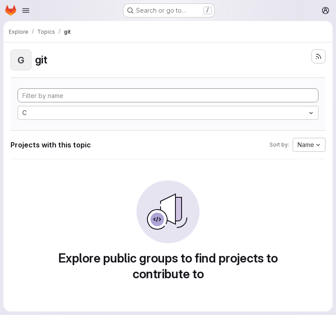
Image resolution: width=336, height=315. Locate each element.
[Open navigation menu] (26, 11)
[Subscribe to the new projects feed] (319, 56)
